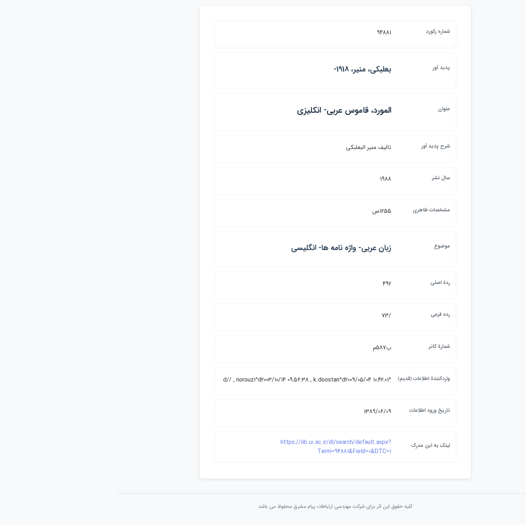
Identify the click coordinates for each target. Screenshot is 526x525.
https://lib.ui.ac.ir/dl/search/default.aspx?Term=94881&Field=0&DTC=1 (263, 447)
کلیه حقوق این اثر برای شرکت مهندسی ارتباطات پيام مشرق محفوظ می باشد (263, 506)
